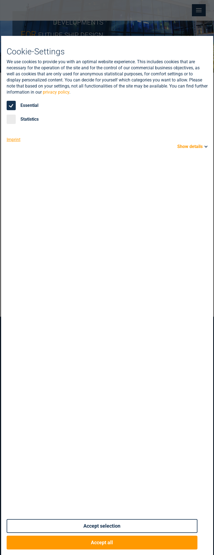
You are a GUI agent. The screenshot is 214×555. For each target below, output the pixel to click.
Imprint (13, 139)
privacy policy (56, 92)
